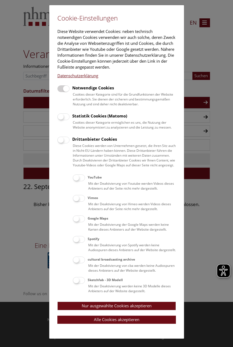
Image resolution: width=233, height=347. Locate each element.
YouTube (95, 177)
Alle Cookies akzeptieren (116, 319)
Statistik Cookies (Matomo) (99, 116)
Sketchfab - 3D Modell (105, 280)
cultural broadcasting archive (111, 259)
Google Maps (98, 218)
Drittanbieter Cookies (94, 139)
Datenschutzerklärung (77, 75)
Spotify (93, 239)
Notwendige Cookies (93, 87)
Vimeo (93, 198)
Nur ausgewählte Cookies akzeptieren (117, 305)
